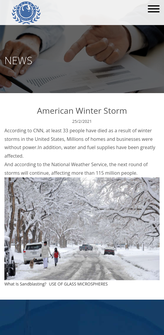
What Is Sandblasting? (25, 284)
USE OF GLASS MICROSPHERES (78, 284)
